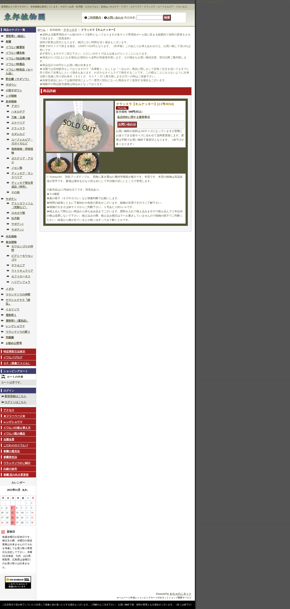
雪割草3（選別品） (17, 320)
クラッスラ (18, 128)
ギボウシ (11, 84)
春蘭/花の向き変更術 (16, 474)
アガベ (15, 106)
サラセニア (18, 265)
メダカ (10, 288)
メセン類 (16, 168)
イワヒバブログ (12, 357)
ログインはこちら (15, 402)
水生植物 (11, 236)
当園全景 (8, 439)
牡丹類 (15, 218)
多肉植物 (11, 101)
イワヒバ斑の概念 (14, 433)
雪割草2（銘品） (16, 36)
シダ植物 (11, 95)
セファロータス (20, 276)
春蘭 (8, 41)
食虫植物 (11, 242)
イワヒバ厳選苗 (15, 47)
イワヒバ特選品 (15, 64)
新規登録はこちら (15, 396)
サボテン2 (17, 229)
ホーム (41, 29)
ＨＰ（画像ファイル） (17, 363)
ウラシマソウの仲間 (18, 294)
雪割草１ (11, 315)
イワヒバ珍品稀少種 (18, 58)
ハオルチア (18, 111)
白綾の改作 (10, 468)
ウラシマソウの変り (18, 331)
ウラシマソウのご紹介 (17, 463)
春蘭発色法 (10, 457)
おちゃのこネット (180, 593)
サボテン (11, 199)
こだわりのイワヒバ (15, 445)
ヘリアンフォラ (20, 282)
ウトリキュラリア (22, 270)
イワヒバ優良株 (15, 52)
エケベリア (18, 122)
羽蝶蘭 (10, 337)
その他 (15, 192)
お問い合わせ (115, 17)
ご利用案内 (94, 17)
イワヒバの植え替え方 (17, 427)
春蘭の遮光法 (11, 451)
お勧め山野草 (14, 343)
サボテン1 (17, 224)
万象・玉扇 (18, 117)
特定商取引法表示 (14, 351)
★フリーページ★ (14, 416)
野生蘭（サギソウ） (18, 79)
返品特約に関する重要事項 (133, 117)
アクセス (8, 410)
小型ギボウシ (14, 90)
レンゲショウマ (15, 326)
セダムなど (18, 134)
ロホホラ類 (18, 213)
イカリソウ (12, 309)
